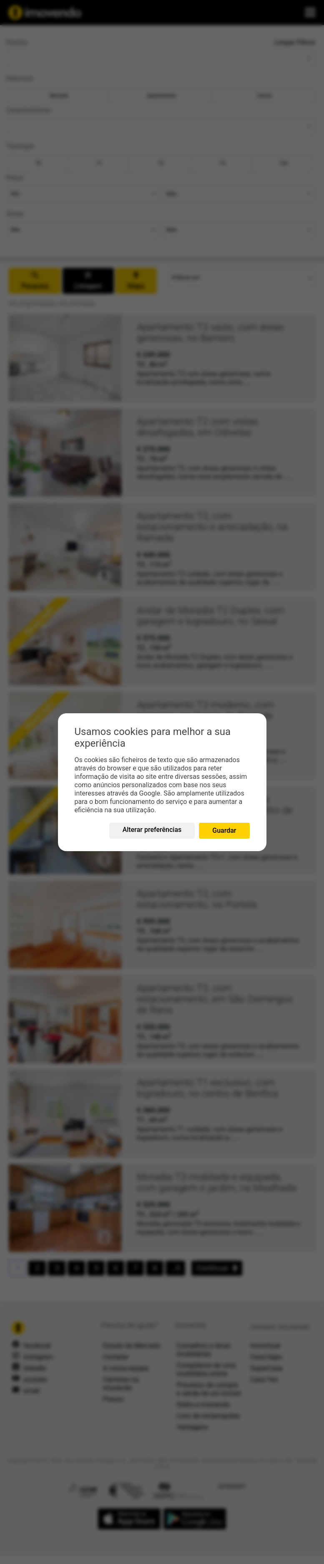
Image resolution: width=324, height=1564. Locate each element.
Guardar (224, 830)
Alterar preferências (152, 830)
